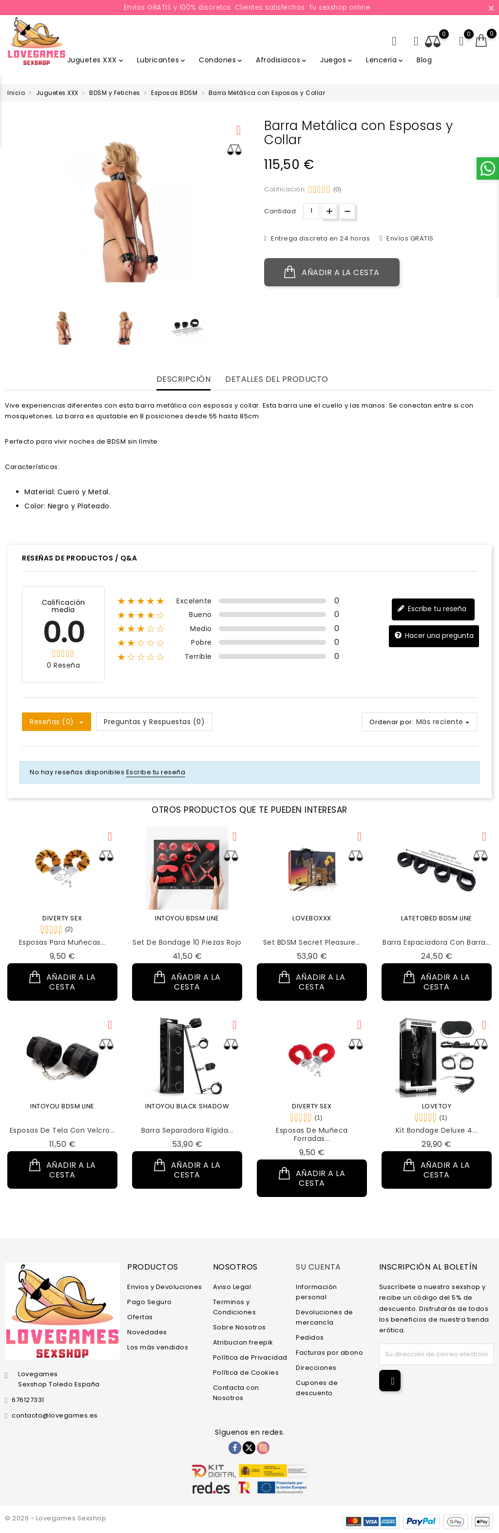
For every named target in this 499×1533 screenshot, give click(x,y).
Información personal (316, 1292)
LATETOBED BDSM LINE (436, 918)
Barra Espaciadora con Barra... (437, 942)
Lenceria (385, 60)
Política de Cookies (246, 1372)
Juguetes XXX (96, 60)
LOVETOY (437, 1106)
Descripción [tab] (183, 379)
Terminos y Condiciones (234, 1307)
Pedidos (310, 1337)
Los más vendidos (157, 1347)
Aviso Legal (232, 1286)
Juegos (337, 60)
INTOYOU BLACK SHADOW (187, 1106)
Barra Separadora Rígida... (187, 1130)
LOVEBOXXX (311, 918)
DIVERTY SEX (62, 918)
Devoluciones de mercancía (324, 1317)
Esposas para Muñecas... (62, 942)
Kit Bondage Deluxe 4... (437, 1130)
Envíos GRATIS (409, 238)
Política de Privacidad (250, 1357)
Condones (221, 60)
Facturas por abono (329, 1352)
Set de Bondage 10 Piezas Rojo (187, 942)
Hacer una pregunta (434, 636)
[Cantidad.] (311, 211)
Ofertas (140, 1317)
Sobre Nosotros (239, 1327)
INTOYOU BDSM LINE (187, 918)
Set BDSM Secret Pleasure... (312, 942)
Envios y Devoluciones (164, 1286)
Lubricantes (162, 60)
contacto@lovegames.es (55, 1415)
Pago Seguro (149, 1302)
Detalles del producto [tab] (276, 379)
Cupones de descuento (317, 1388)
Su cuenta (318, 1266)
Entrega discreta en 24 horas (319, 238)
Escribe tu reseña (431, 609)
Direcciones (316, 1367)
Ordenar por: (391, 722)
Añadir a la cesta (332, 272)
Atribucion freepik (243, 1342)
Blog (424, 60)
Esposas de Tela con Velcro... (62, 1130)
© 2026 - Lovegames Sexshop (55, 1518)
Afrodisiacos (282, 60)
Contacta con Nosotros (236, 1392)
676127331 (28, 1399)
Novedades (147, 1332)
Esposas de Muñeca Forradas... (312, 1134)
